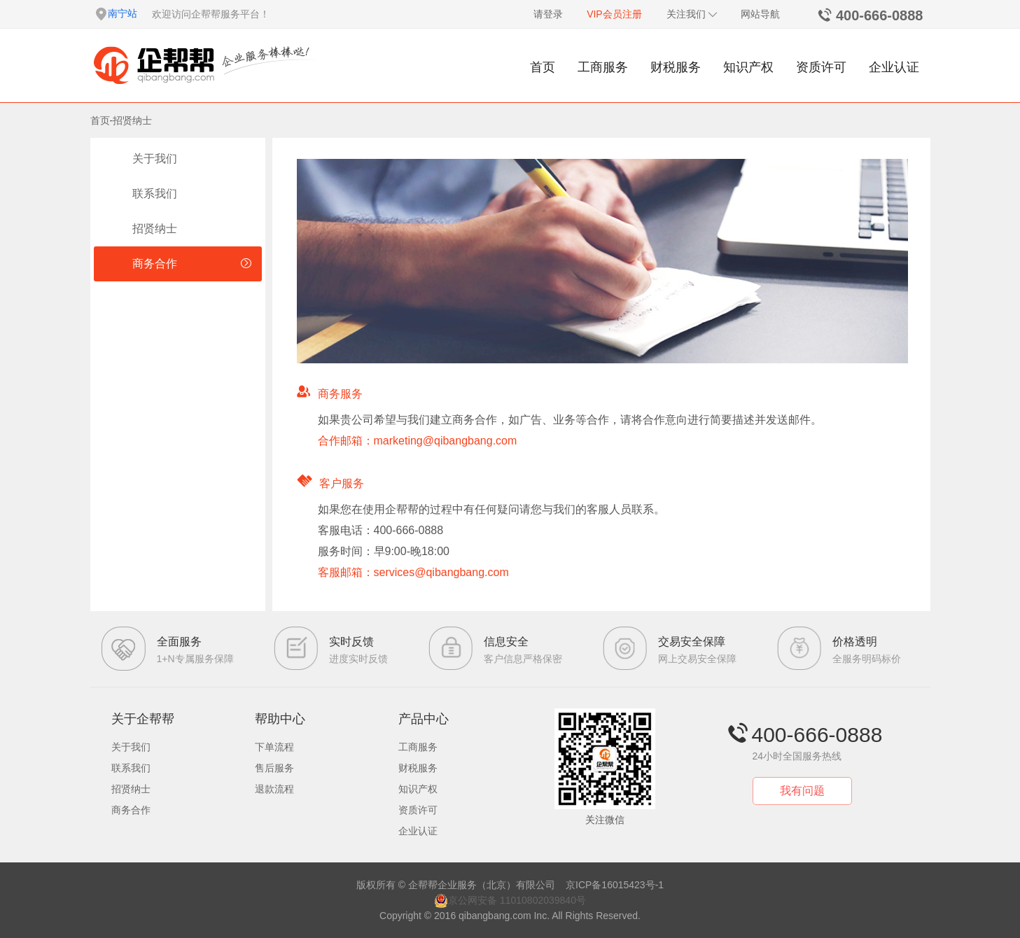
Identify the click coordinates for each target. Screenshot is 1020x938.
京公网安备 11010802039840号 (510, 900)
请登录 (548, 14)
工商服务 (603, 67)
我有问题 (802, 791)
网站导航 (760, 14)
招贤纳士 (132, 120)
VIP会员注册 (614, 14)
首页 (542, 67)
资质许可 (821, 67)
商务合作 (154, 264)
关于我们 (154, 158)
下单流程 (274, 746)
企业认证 (894, 67)
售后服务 (274, 768)
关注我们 (692, 14)
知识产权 (748, 67)
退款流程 (274, 788)
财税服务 (675, 67)
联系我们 (154, 194)
